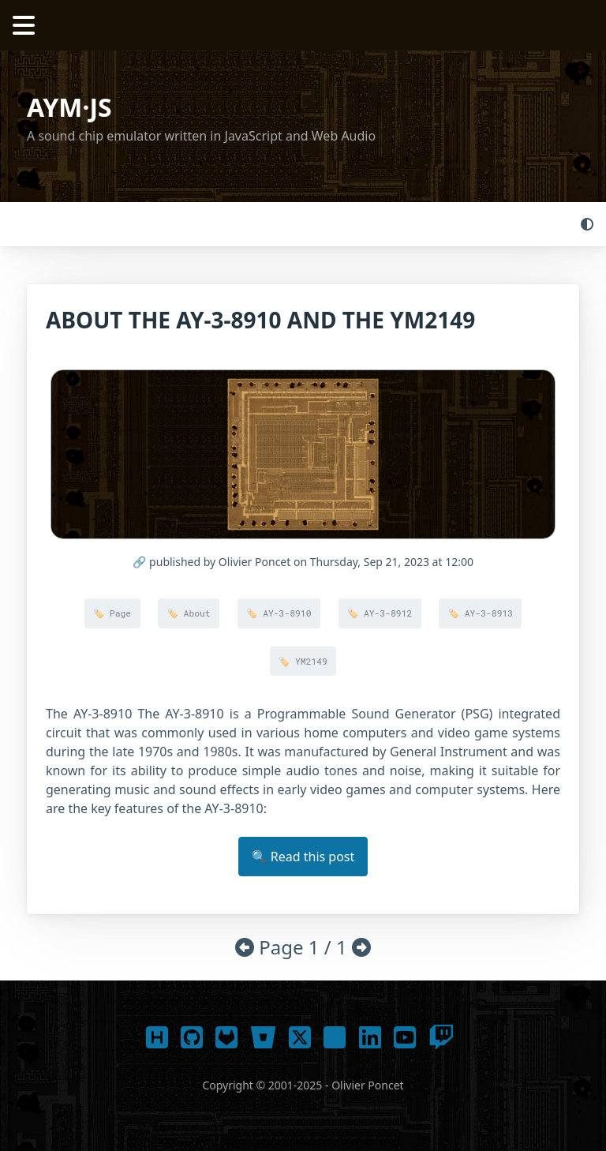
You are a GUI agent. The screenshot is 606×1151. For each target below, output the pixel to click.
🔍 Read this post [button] (303, 856)
